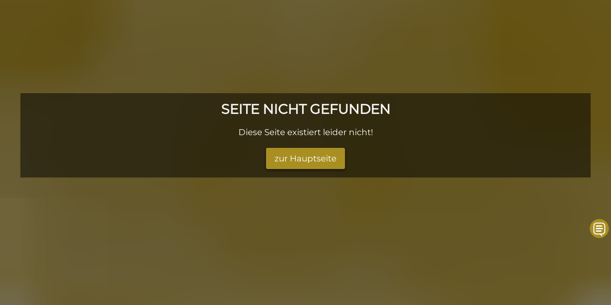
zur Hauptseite (305, 158)
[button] (600, 228)
